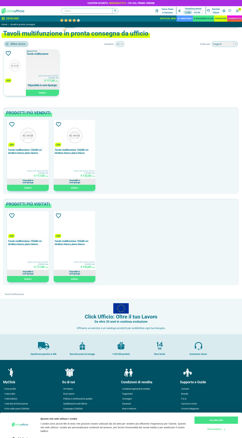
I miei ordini (9, 394)
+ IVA (188, 12)
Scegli (90, 93)
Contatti (185, 389)
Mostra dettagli (48, 432)
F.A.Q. (184, 398)
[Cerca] (89, 11)
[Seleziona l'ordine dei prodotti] (225, 44)
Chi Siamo (68, 389)
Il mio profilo (10, 389)
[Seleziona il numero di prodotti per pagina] (142, 44)
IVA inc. (197, 12)
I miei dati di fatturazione (16, 403)
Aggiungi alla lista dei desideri (53, 53)
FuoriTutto (234, 18)
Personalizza (216, 421)
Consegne (127, 398)
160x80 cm (19, 192)
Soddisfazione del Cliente (75, 403)
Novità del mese (168, 18)
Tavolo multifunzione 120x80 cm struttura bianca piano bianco (68, 151)
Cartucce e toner (189, 403)
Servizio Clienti (216, 11)
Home (4, 24)
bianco (17, 146)
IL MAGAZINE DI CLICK (203, 18)
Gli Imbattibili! (184, 18)
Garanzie (126, 403)
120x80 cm (19, 185)
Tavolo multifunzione (84, 53)
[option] (68, 155)
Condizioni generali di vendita (136, 389)
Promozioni (220, 18)
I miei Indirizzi (10, 398)
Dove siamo (68, 394)
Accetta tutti (216, 412)
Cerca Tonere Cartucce (167, 11)
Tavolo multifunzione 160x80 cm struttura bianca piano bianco (105, 151)
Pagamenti (127, 394)
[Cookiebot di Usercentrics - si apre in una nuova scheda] (19, 432)
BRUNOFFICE (20, 127)
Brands (184, 394)
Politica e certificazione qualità (77, 398)
